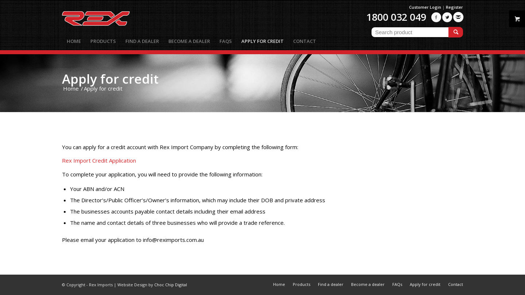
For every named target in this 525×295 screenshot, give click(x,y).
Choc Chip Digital (170, 284)
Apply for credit (110, 78)
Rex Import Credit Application (99, 160)
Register (454, 7)
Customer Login (425, 7)
